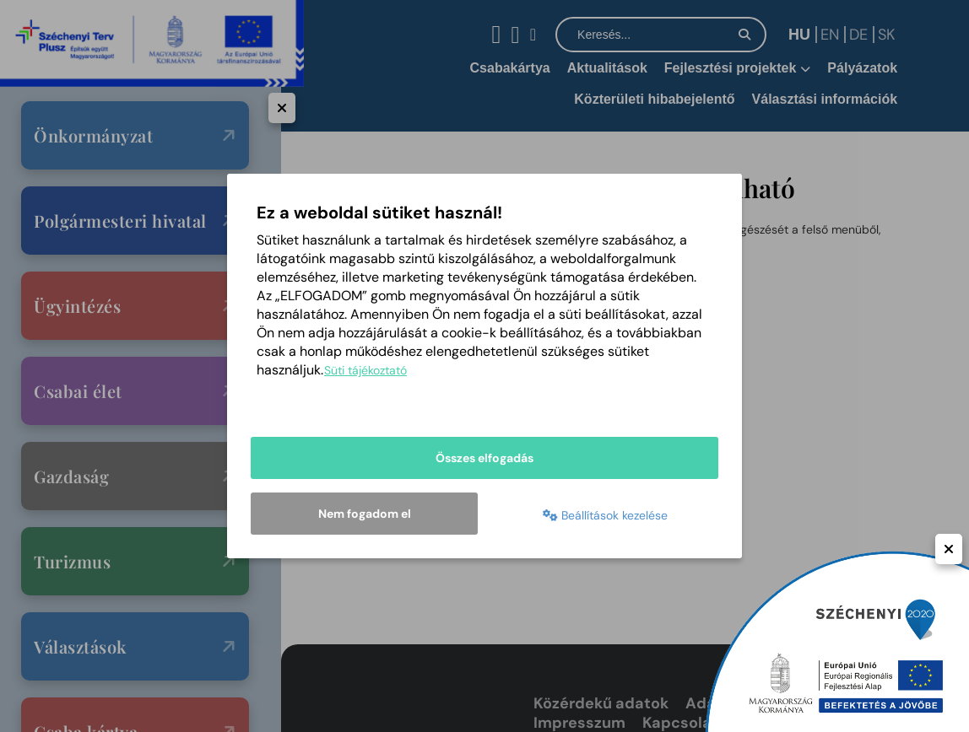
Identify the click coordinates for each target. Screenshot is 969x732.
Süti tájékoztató (365, 370)
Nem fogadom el (364, 513)
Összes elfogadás (484, 458)
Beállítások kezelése (605, 515)
